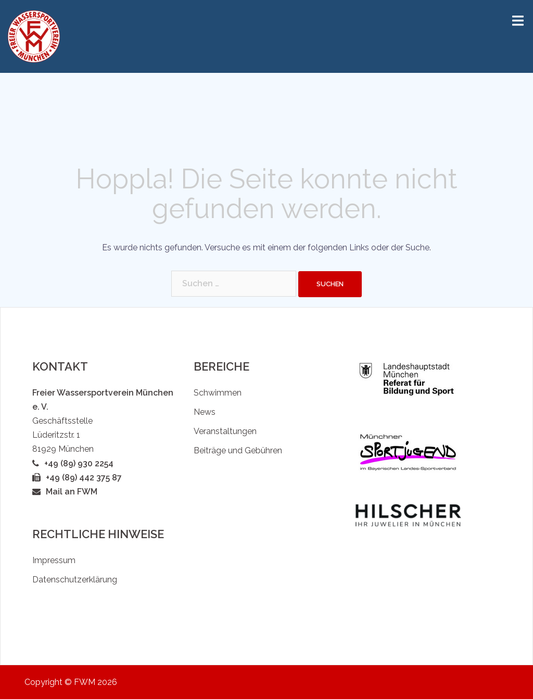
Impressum (53, 560)
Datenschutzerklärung (74, 579)
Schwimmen (218, 393)
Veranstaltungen (225, 431)
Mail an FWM (71, 492)
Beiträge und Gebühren (238, 450)
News (204, 412)
